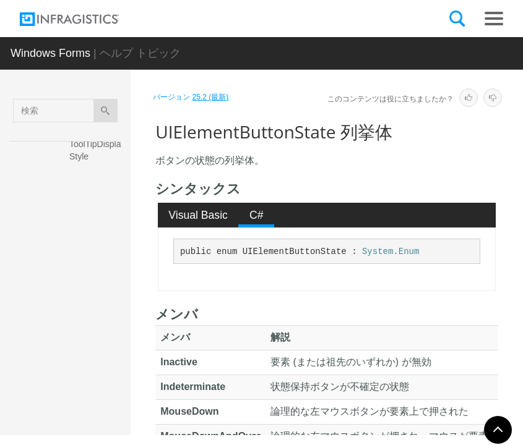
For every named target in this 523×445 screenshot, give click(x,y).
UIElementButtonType (97, 376)
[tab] (198, 215)
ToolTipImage (95, 178)
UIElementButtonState (97, 308)
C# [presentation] (256, 215)
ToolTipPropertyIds (97, 206)
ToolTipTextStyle (98, 240)
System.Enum (390, 251)
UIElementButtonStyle (97, 342)
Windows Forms (50, 53)
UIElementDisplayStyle (98, 410)
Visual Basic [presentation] (198, 215)
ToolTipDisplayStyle (97, 150)
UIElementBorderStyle (98, 274)
